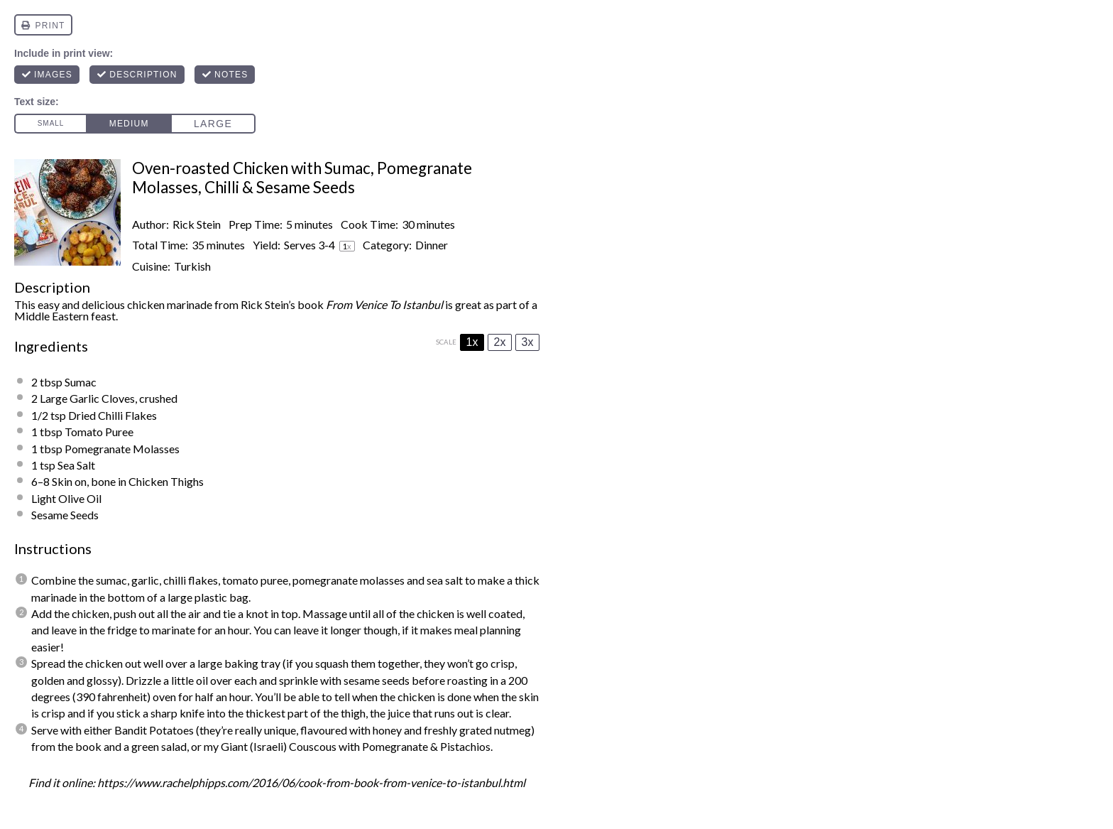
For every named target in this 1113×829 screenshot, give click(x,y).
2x (500, 342)
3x (528, 342)
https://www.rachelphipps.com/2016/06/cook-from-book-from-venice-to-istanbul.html (311, 782)
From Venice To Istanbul (384, 304)
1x (472, 342)
